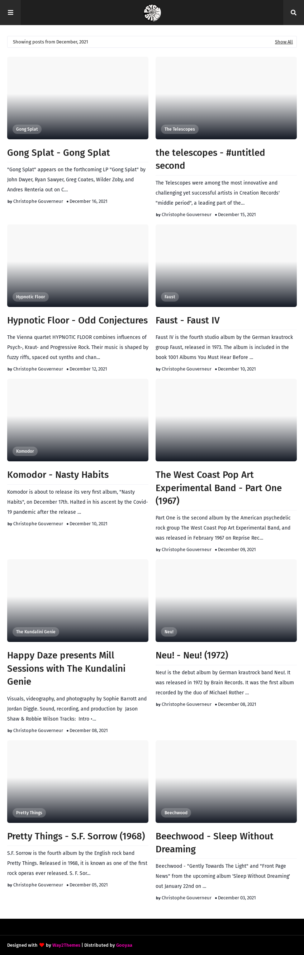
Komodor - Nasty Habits (58, 474)
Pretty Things (29, 812)
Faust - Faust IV (188, 320)
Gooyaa (124, 945)
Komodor (25, 451)
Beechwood (176, 812)
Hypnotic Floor (30, 296)
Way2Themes (66, 945)
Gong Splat (27, 129)
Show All (284, 42)
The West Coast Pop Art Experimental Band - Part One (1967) (219, 488)
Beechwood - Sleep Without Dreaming (215, 843)
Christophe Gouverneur (38, 201)
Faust (170, 296)
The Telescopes (180, 129)
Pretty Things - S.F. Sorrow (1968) (76, 836)
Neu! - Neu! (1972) (192, 655)
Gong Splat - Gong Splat (58, 152)
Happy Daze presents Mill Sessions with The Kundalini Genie (66, 668)
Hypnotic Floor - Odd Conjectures (77, 320)
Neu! (169, 631)
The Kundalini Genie (36, 631)
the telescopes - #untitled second (210, 159)
